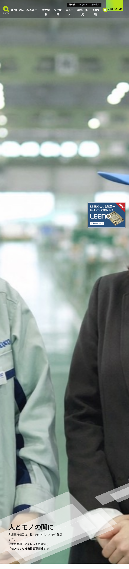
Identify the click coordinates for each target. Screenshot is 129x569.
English (83, 4)
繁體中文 (95, 4)
